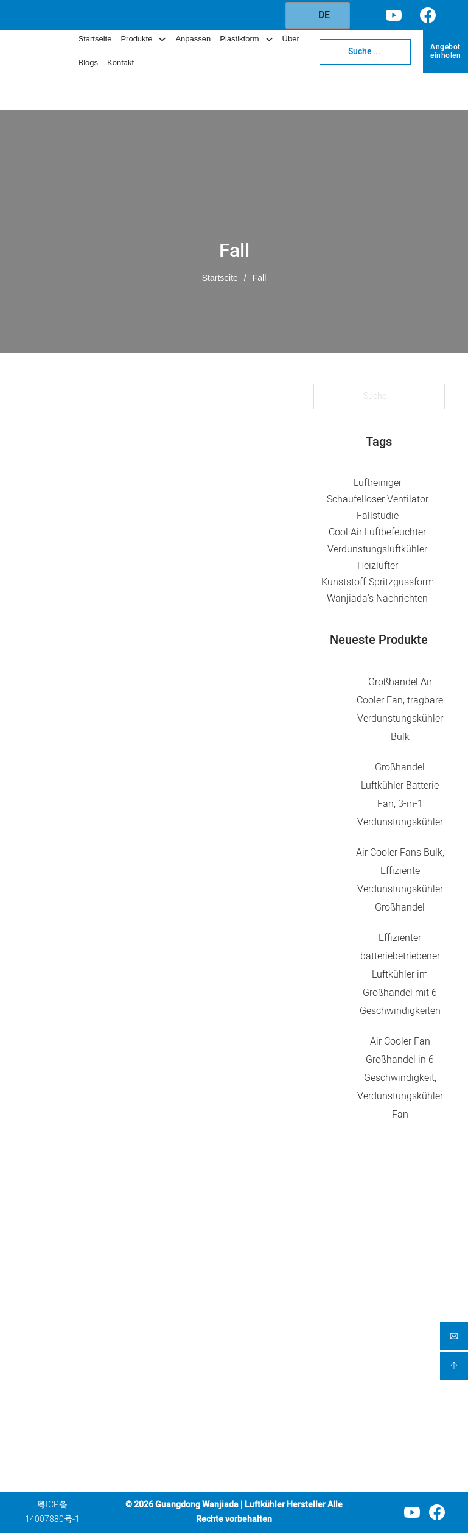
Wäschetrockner (201, 1379)
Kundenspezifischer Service (294, 1293)
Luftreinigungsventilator (208, 1268)
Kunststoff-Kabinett (207, 1400)
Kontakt (120, 63)
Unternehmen (288, 1222)
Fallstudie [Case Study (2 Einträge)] (378, 516)
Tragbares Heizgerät (189, 1352)
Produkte (136, 38)
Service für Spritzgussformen (292, 1328)
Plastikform (239, 38)
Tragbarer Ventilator (189, 1317)
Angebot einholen (445, 51)
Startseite (94, 38)
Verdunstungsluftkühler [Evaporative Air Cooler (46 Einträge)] (377, 549)
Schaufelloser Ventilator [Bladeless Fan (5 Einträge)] (377, 499)
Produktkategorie (207, 1223)
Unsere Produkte (289, 1266)
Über (290, 38)
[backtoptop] (454, 1366)
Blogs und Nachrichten (281, 1384)
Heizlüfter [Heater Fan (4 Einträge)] (377, 566)
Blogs (88, 63)
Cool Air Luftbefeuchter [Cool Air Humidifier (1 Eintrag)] (377, 533)
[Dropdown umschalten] (162, 39)
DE (316, 15)
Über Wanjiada (285, 1356)
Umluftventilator (200, 1289)
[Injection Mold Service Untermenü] (336, 1329)
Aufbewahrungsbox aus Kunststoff (207, 1428)
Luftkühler (189, 1248)
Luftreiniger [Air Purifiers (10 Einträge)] (378, 483)
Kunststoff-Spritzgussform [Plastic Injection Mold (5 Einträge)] (377, 582)
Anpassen (193, 38)
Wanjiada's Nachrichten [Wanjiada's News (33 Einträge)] (377, 598)
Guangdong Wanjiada (197, 1504)
